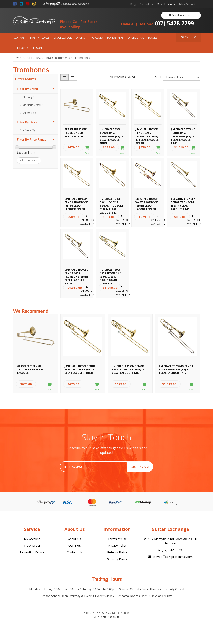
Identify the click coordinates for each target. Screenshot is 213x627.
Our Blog (74, 545)
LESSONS (37, 48)
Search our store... (181, 15)
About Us (74, 539)
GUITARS (19, 37)
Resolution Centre (32, 552)
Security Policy (117, 559)
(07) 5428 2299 (157, 23)
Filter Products (25, 79)
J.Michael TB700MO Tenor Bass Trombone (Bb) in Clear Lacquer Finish (183, 132)
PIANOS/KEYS (115, 37)
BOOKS (152, 37)
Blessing (29, 97)
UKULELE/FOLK (63, 37)
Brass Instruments (58, 58)
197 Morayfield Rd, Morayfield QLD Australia (170, 541)
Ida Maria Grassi (33, 105)
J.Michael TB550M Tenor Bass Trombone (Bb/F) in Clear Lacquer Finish (147, 132)
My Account (32, 539)
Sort (158, 77)
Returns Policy (117, 552)
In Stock (29, 130)
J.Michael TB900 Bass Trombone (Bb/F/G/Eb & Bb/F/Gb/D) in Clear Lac (110, 272)
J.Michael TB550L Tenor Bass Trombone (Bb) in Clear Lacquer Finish (111, 132)
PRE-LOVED (21, 48)
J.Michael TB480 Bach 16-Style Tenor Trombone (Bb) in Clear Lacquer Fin (112, 201)
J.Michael (29, 113)
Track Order (32, 545)
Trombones (82, 58)
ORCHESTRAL (136, 37)
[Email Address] (94, 466)
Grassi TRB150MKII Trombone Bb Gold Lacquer (76, 132)
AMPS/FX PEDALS (39, 37)
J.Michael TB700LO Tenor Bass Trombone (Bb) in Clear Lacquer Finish (76, 272)
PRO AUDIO (96, 37)
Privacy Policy (117, 545)
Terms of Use (117, 539)
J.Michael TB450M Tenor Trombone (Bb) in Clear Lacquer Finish (76, 201)
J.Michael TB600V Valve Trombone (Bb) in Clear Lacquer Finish (146, 201)
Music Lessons (166, 4)
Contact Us (146, 4)
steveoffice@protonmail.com (170, 556)
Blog (133, 4)
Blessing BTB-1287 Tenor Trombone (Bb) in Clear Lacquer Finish (183, 201)
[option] (35, 354)
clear (48, 160)
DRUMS (80, 37)
